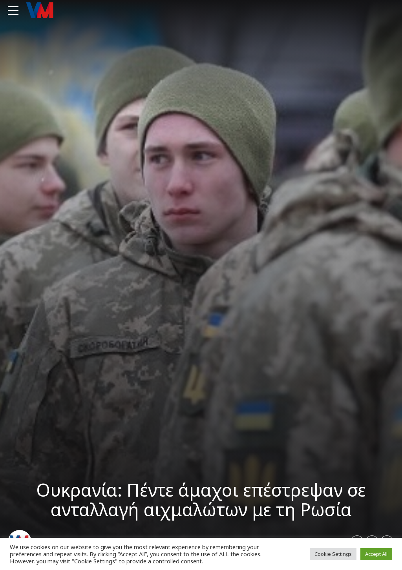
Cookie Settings (333, 553)
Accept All (376, 553)
